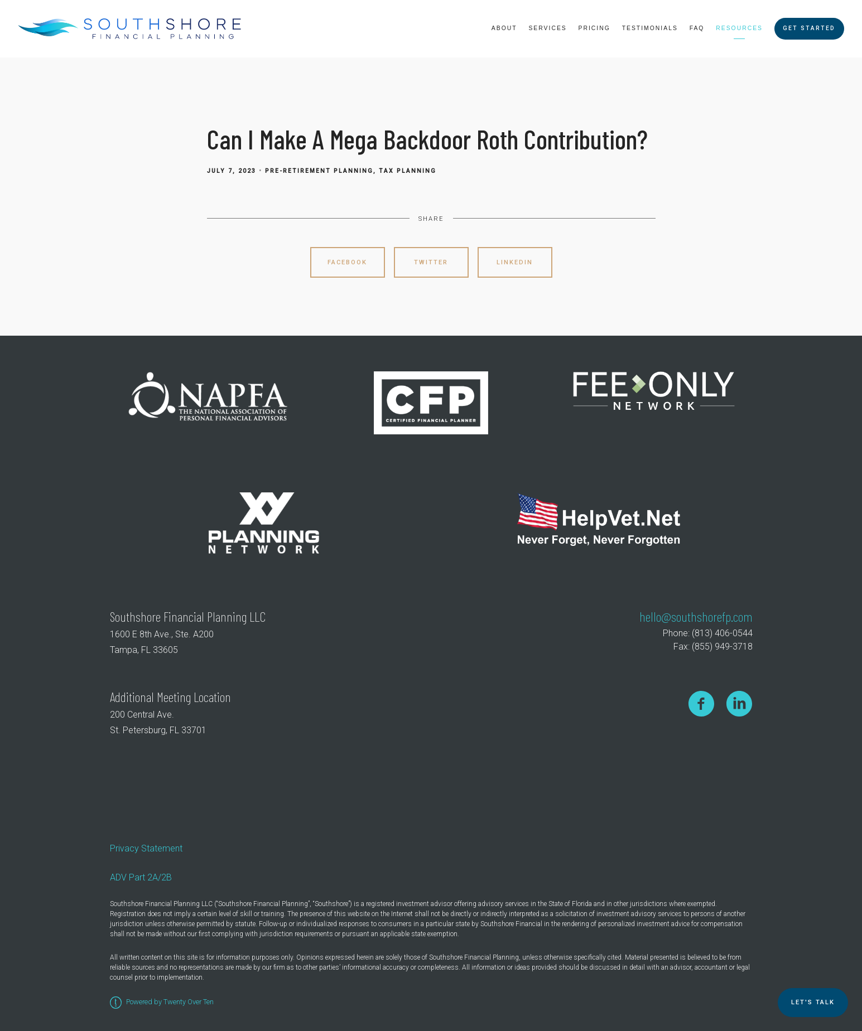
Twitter (431, 262)
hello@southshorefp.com (696, 616)
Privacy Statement (146, 848)
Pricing (594, 28)
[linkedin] (739, 703)
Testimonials (650, 28)
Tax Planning (407, 171)
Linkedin (515, 262)
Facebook (347, 262)
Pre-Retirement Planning (319, 171)
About (504, 28)
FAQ (697, 28)
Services (547, 28)
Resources (739, 28)
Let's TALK (813, 1002)
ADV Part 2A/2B (141, 877)
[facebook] (701, 703)
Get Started (809, 28)
